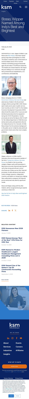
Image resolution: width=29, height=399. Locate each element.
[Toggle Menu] (26, 7)
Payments (11, 1)
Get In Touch (14, 332)
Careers (19, 347)
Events (5, 1)
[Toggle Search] (20, 7)
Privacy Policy (9, 388)
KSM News (14, 205)
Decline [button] (17, 395)
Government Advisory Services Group (12, 100)
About (6, 343)
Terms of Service (17, 371)
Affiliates (20, 351)
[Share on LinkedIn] (10, 211)
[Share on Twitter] (16, 211)
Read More (5, 279)
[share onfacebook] (17, 338)
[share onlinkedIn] (8, 338)
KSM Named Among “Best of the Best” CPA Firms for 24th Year (12, 240)
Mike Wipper (11, 55)
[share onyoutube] (21, 338)
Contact (25, 1)
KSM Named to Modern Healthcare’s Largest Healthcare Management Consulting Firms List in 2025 (11, 254)
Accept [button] (11, 395)
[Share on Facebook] (13, 211)
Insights (4, 11)
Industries (7, 351)
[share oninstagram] (12, 338)
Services (7, 347)
